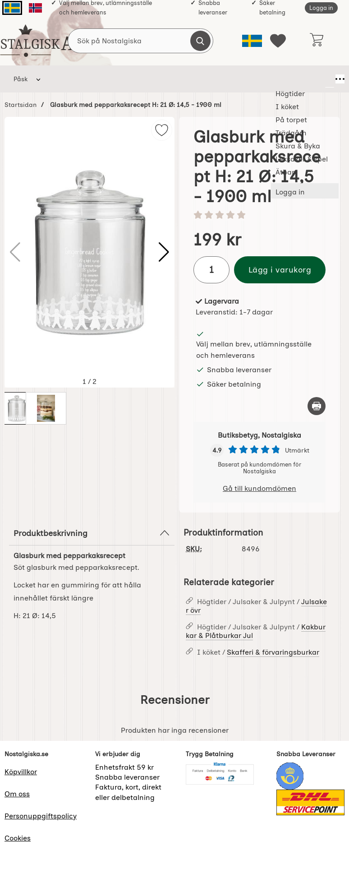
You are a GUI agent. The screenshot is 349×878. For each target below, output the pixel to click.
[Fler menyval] (329, 79)
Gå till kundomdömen (259, 488)
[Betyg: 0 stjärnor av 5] (259, 216)
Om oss (17, 794)
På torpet (144, 79)
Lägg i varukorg (280, 269)
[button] (164, 252)
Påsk (21, 79)
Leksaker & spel (290, 79)
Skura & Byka (234, 79)
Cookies (18, 838)
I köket (104, 79)
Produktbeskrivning (92, 532)
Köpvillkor (21, 771)
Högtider (65, 79)
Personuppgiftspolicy (41, 816)
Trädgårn (190, 79)
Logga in (321, 8)
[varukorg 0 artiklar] (316, 40)
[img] (162, 130)
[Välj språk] (252, 41)
